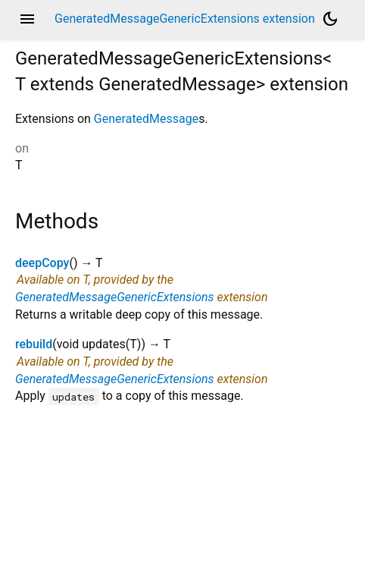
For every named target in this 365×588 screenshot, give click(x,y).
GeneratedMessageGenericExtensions (114, 297)
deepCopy (42, 263)
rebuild (33, 344)
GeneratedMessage (146, 119)
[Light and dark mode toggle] (330, 19)
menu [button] (27, 19)
